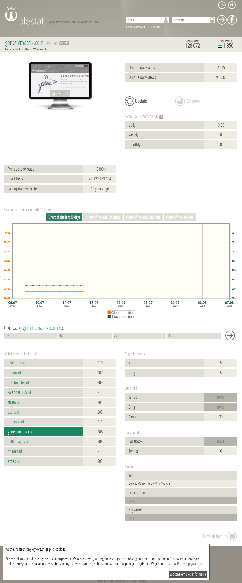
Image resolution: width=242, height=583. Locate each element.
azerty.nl (14, 412)
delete (64, 43)
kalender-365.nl (19, 392)
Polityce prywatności (190, 563)
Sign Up (155, 27)
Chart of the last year (179, 217)
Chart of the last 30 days (64, 217)
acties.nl (14, 461)
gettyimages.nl (18, 441)
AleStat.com (61, 15)
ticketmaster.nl (18, 382)
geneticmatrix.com (21, 432)
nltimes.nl (15, 451)
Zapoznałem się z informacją (188, 574)
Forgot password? (136, 27)
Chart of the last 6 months (143, 217)
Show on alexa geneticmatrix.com (48, 43)
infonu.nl (14, 373)
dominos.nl (16, 422)
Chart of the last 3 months (103, 217)
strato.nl (14, 402)
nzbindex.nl (16, 363)
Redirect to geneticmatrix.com (56, 43)
